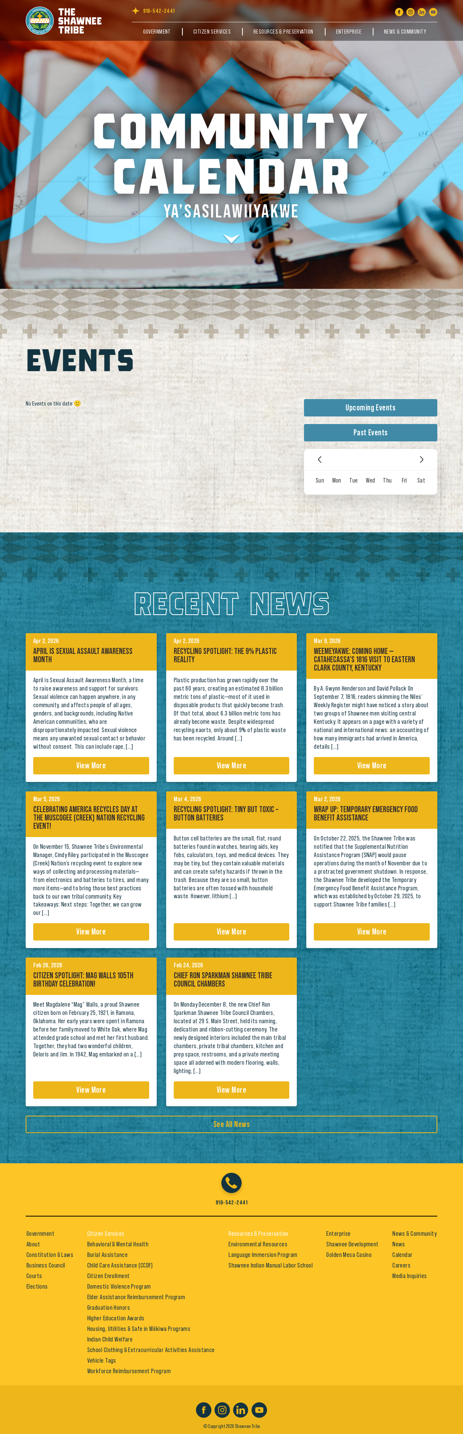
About (33, 1244)
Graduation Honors (108, 1307)
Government (157, 32)
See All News (231, 1124)
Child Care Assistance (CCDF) (120, 1265)
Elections (37, 1286)
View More (91, 766)
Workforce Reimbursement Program (129, 1371)
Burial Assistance (107, 1254)
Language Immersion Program (262, 1254)
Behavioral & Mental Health (117, 1244)
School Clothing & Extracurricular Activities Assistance (151, 1349)
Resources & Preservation (283, 32)
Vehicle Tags (101, 1360)
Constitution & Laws (49, 1254)
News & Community (405, 32)
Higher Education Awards (116, 1318)
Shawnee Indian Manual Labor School (270, 1265)
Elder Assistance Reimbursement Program (136, 1297)
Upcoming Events (370, 408)
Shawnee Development (352, 1244)
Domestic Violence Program (119, 1286)
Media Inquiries (409, 1275)
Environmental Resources (257, 1244)
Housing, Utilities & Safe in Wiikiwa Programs (139, 1328)
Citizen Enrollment (108, 1275)
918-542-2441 (159, 11)
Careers (401, 1265)
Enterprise (348, 32)
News (398, 1244)
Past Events (370, 433)
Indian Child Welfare (110, 1339)
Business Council (45, 1265)
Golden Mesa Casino (349, 1254)
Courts (34, 1275)
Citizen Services (212, 32)
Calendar (402, 1254)
